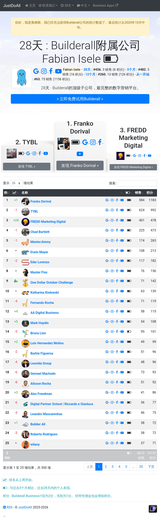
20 (141, 467)
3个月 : (132, 69)
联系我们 (47, 5)
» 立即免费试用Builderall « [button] (80, 98)
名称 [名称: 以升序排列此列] (24, 193)
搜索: (133, 183)
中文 (82, 5)
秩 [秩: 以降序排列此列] (5, 193)
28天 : (88, 69)
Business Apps (105, 5)
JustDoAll (11, 5)
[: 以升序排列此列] (15, 193)
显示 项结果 (18, 183)
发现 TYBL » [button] (26, 166)
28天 (66, 5)
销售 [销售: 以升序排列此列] (138, 193)
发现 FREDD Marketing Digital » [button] (133, 167)
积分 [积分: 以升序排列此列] (150, 193)
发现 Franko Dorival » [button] (80, 165)
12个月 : (91, 74)
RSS (7, 507)
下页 (151, 467)
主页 (30, 5)
